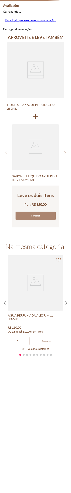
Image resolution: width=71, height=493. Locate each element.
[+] (25, 341)
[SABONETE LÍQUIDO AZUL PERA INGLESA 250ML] (35, 153)
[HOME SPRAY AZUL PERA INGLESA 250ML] (35, 76)
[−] (10, 341)
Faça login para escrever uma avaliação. (30, 20)
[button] (5, 303)
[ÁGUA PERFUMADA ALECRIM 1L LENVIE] (35, 303)
